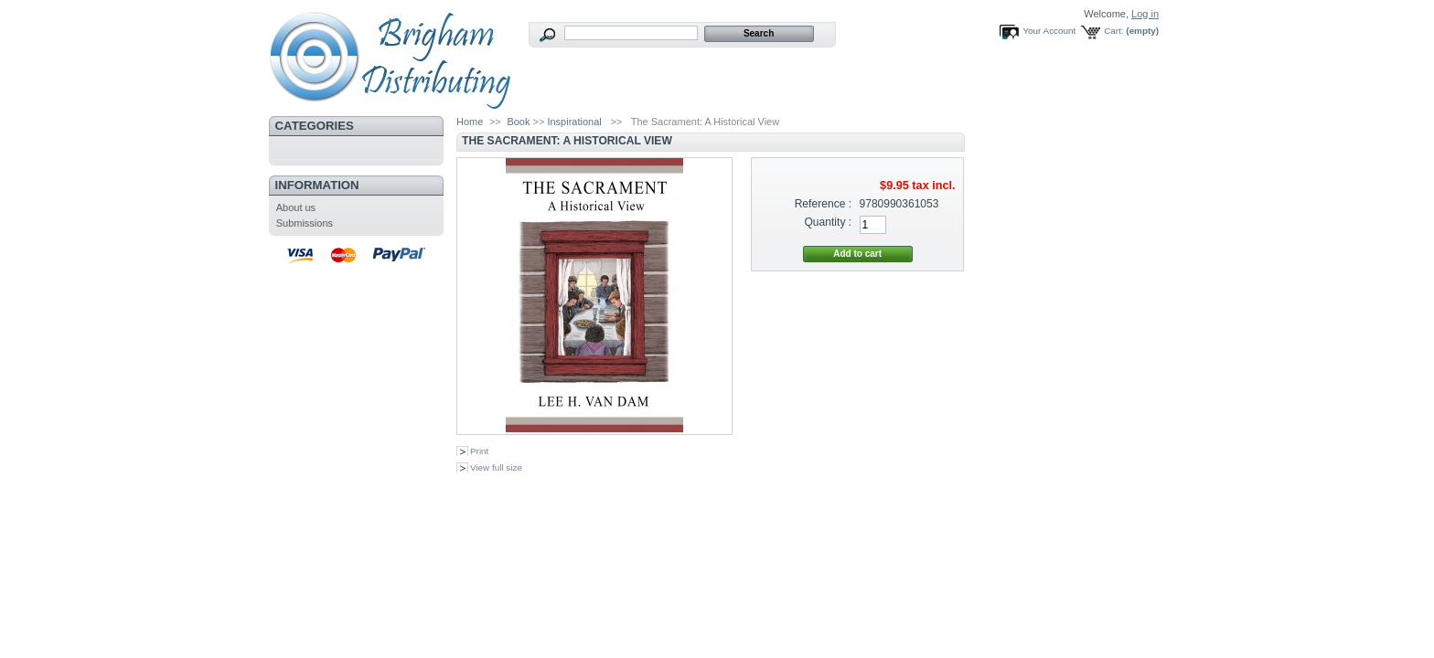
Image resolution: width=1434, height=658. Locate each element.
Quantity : (827, 222)
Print (479, 451)
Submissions (304, 223)
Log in (1145, 13)
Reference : (823, 203)
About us (296, 207)
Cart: (1113, 31)
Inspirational (574, 121)
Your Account (1049, 31)
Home (469, 121)
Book (518, 121)
